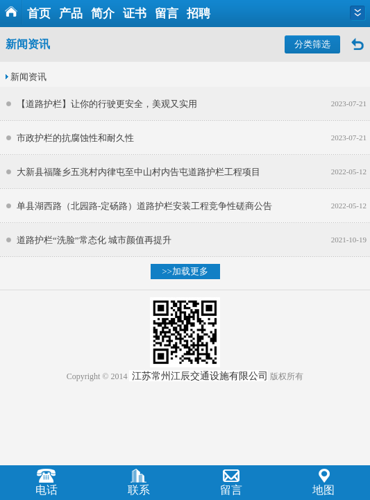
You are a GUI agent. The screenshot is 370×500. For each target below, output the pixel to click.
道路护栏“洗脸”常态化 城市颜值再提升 (94, 240)
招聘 (198, 13)
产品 (71, 13)
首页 (39, 13)
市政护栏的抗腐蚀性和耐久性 (75, 138)
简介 (103, 13)
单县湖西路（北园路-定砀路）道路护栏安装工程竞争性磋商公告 (144, 206)
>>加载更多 (185, 271)
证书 (134, 13)
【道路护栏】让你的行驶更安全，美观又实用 (107, 104)
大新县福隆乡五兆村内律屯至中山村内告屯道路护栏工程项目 (138, 172)
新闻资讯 (28, 77)
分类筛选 (312, 44)
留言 (166, 13)
